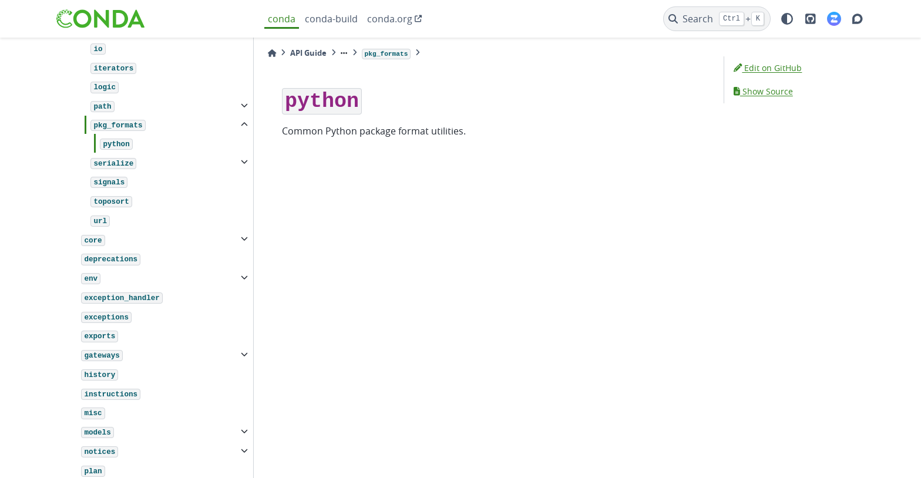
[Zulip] (834, 19)
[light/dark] (787, 19)
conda (281, 18)
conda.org (389, 18)
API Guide (308, 53)
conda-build (331, 18)
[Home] (272, 53)
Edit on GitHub (768, 67)
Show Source (763, 91)
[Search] (717, 18)
